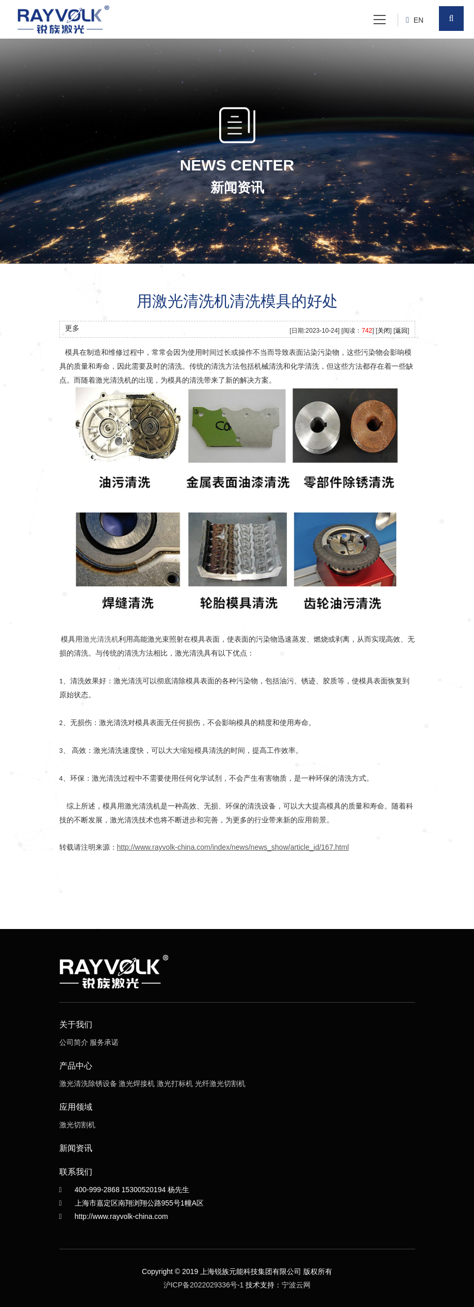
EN (418, 20)
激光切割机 (77, 1125)
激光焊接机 (137, 1083)
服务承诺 (104, 1042)
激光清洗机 (101, 639)
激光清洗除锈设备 (88, 1083)
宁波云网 (296, 1285)
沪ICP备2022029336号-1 (204, 1285)
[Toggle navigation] (380, 19)
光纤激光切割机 (220, 1083)
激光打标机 (175, 1083)
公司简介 (73, 1042)
